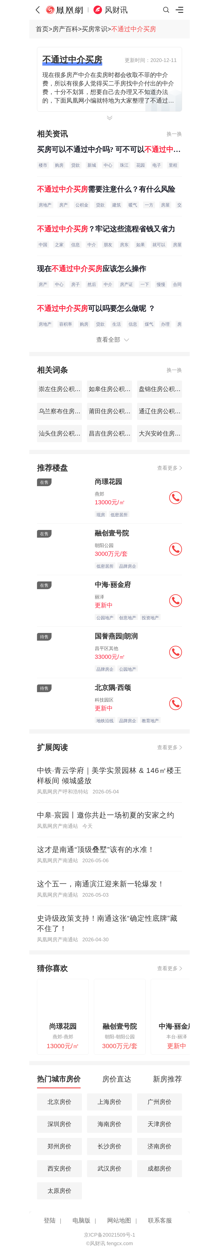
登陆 (50, 1220)
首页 (42, 28)
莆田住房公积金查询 (115, 411)
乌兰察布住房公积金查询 (71, 411)
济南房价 (160, 1146)
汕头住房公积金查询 (65, 433)
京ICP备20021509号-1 (109, 1235)
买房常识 (94, 28)
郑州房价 (59, 1146)
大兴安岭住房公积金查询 (171, 433)
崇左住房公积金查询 (65, 389)
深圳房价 (59, 1124)
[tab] (58, 1081)
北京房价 (59, 1102)
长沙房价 (109, 1146)
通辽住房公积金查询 (165, 411)
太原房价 (59, 1190)
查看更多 (167, 468)
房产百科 (65, 28)
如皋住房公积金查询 (115, 389)
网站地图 (119, 1220)
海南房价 (109, 1124)
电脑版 (81, 1220)
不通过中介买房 (133, 28)
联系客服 (160, 1220)
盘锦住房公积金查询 (165, 389)
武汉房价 (109, 1168)
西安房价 (59, 1168)
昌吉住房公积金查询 (115, 433)
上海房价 (109, 1102)
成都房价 (160, 1168)
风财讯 (116, 10)
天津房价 (160, 1124)
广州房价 (160, 1102)
